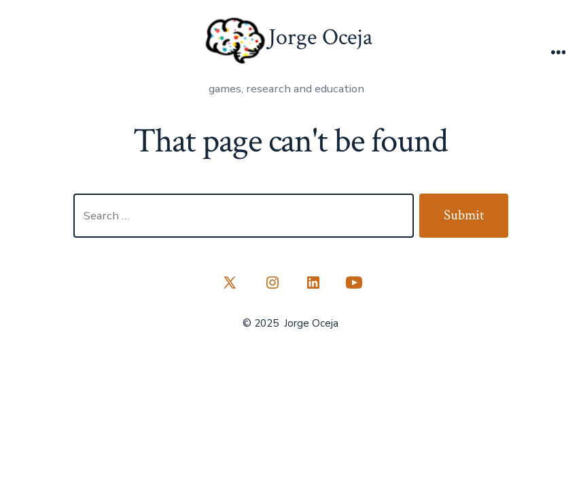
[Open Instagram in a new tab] (272, 283)
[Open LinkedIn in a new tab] (313, 283)
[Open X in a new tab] (230, 283)
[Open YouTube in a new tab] (354, 283)
